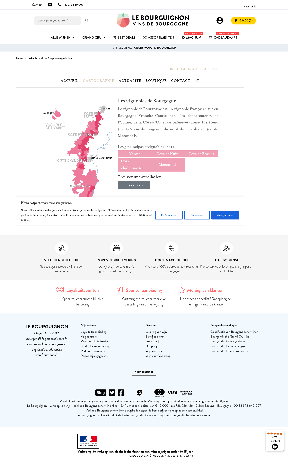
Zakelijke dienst (155, 336)
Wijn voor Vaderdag (158, 355)
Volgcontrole (89, 336)
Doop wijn (152, 346)
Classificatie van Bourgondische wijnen (234, 331)
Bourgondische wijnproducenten (230, 351)
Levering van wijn (156, 331)
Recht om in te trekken (95, 341)
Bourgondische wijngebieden (228, 341)
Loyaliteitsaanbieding (93, 331)
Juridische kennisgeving (95, 346)
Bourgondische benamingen (227, 346)
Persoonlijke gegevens (94, 355)
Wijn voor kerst (155, 351)
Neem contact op (144, 372)
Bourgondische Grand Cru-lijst (229, 336)
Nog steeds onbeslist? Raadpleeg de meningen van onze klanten (205, 301)
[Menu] (281, 432)
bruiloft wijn (153, 341)
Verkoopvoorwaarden (94, 351)
